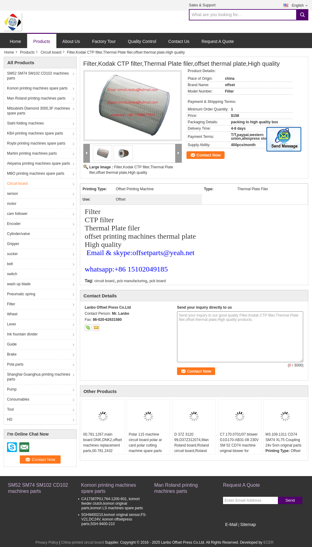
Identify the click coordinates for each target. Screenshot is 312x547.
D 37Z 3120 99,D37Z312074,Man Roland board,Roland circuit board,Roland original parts (191, 445)
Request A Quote (218, 41)
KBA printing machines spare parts (35, 133)
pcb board (158, 281)
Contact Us (178, 41)
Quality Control (142, 41)
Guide (12, 344)
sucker (12, 254)
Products (41, 41)
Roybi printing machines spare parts (36, 143)
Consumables (18, 399)
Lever (11, 324)
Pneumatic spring (21, 294)
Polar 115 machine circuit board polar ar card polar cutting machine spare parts (145, 442)
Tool (10, 409)
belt (10, 264)
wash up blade (18, 284)
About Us (71, 41)
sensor (12, 193)
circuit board (104, 281)
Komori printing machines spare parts (37, 88)
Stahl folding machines (25, 123)
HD (9, 419)
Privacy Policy (46, 542)
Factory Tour (104, 41)
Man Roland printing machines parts (36, 98)
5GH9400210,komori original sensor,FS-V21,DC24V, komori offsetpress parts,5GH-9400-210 (114, 519)
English (300, 5)
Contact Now (209, 155)
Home (15, 41)
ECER (268, 542)
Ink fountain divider (22, 334)
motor (11, 204)
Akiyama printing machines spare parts (38, 163)
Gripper (13, 244)
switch (12, 274)
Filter (11, 304)
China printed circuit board (82, 542)
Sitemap (248, 524)
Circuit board (51, 52)
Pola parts (15, 364)
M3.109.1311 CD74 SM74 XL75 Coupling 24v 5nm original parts (283, 439)
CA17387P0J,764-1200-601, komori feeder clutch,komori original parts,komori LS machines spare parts (112, 503)
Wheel (12, 314)
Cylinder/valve (18, 234)
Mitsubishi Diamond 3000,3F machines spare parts (38, 110)
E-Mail (231, 524)
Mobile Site (234, 532)
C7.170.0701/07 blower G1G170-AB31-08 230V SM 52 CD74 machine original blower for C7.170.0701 (239, 445)
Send (290, 500)
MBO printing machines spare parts (35, 173)
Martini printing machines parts (32, 153)
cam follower (17, 214)
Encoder (14, 224)
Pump (11, 389)
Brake (11, 354)
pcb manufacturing (132, 281)
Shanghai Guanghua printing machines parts (38, 376)
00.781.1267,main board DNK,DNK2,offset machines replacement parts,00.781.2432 (102, 442)
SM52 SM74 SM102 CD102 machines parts (38, 75)
